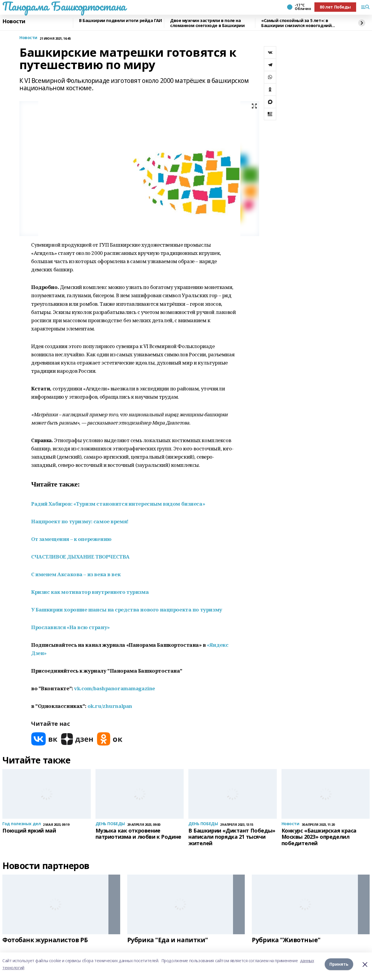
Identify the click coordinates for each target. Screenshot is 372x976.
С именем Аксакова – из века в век (75, 574)
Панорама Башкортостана (64, 6)
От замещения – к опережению (71, 539)
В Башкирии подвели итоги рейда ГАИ (120, 20)
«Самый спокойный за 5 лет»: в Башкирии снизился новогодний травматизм (296, 23)
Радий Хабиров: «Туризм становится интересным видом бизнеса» (118, 503)
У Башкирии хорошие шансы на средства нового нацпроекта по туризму (126, 609)
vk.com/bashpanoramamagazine (114, 688)
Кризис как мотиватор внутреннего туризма (90, 592)
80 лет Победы (335, 7)
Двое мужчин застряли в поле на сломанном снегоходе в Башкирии (207, 23)
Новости (13, 21)
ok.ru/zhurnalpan (110, 706)
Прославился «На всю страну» (70, 627)
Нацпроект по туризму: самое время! (79, 521)
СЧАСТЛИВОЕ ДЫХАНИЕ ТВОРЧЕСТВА (80, 556)
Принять (338, 964)
